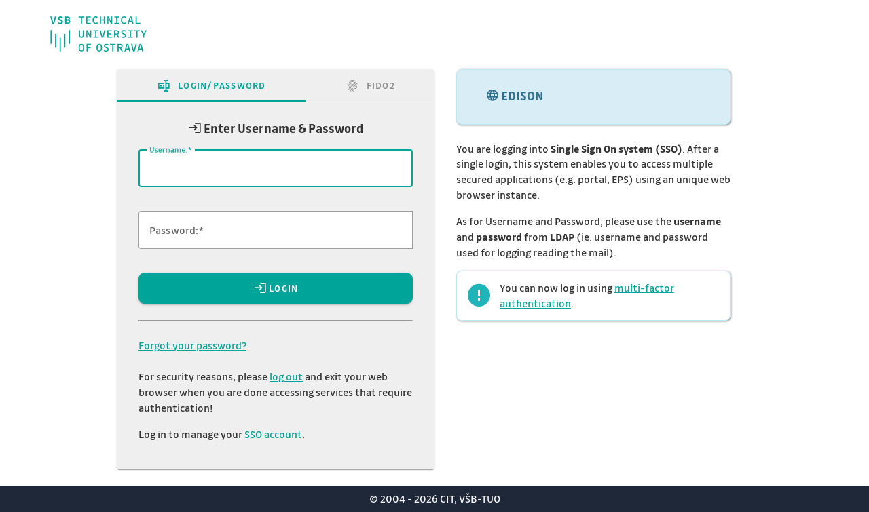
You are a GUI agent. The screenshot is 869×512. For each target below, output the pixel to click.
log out (286, 376)
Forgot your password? (192, 345)
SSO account (273, 434)
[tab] (211, 85)
